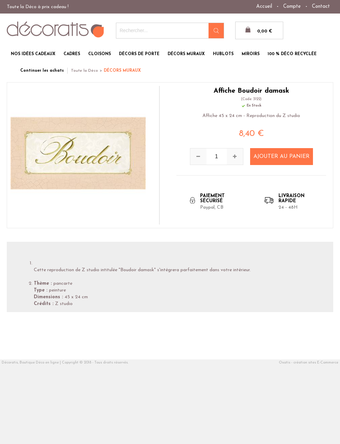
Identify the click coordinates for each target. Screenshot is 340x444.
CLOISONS (99, 54)
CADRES (72, 54)
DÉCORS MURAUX (186, 54)
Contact (321, 6)
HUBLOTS (223, 54)
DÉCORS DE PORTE (139, 54)
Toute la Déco (84, 71)
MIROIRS (251, 54)
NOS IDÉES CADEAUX (33, 54)
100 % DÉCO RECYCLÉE (292, 54)
